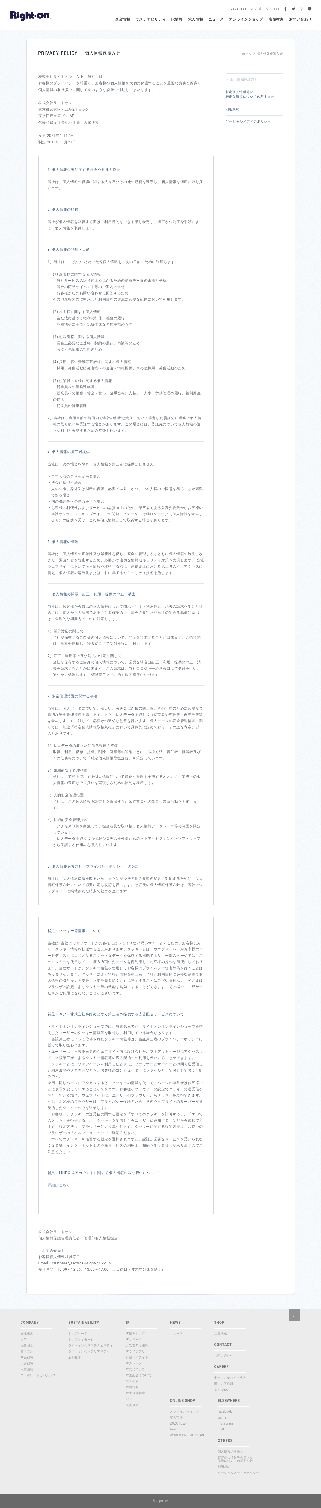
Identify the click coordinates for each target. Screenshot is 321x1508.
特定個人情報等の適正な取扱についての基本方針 (250, 94)
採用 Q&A (221, 1389)
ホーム (247, 53)
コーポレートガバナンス (38, 1375)
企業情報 (122, 19)
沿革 (24, 1339)
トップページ (77, 1333)
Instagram (225, 1423)
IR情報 (176, 19)
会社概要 (27, 1333)
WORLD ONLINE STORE (187, 1435)
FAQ (129, 1399)
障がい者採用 (223, 1383)
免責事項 (132, 1405)
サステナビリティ (151, 19)
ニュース (216, 19)
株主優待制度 (135, 1393)
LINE (221, 1429)
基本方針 (27, 1351)
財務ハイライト (137, 1357)
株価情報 (132, 1387)
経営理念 (27, 1345)
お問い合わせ (300, 19)
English (256, 8)
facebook (225, 1411)
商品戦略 (27, 1357)
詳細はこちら (59, 1185)
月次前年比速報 (137, 1345)
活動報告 (74, 1357)
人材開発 (27, 1369)
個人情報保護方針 (244, 79)
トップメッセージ (81, 1339)
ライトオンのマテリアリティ (89, 1351)
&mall (174, 1429)
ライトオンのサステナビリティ (90, 1345)
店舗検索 (276, 19)
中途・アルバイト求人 (230, 1377)
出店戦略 (27, 1363)
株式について (135, 1369)
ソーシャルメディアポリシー (248, 121)
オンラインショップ (246, 19)
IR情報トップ (135, 1333)
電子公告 (132, 1381)
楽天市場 (176, 1417)
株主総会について (139, 1375)
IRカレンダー (135, 1363)
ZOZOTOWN (179, 1423)
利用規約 (233, 109)
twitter (223, 1417)
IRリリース (134, 1339)
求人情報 (195, 19)
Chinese (273, 8)
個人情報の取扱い (231, 1451)
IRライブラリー (137, 1351)
